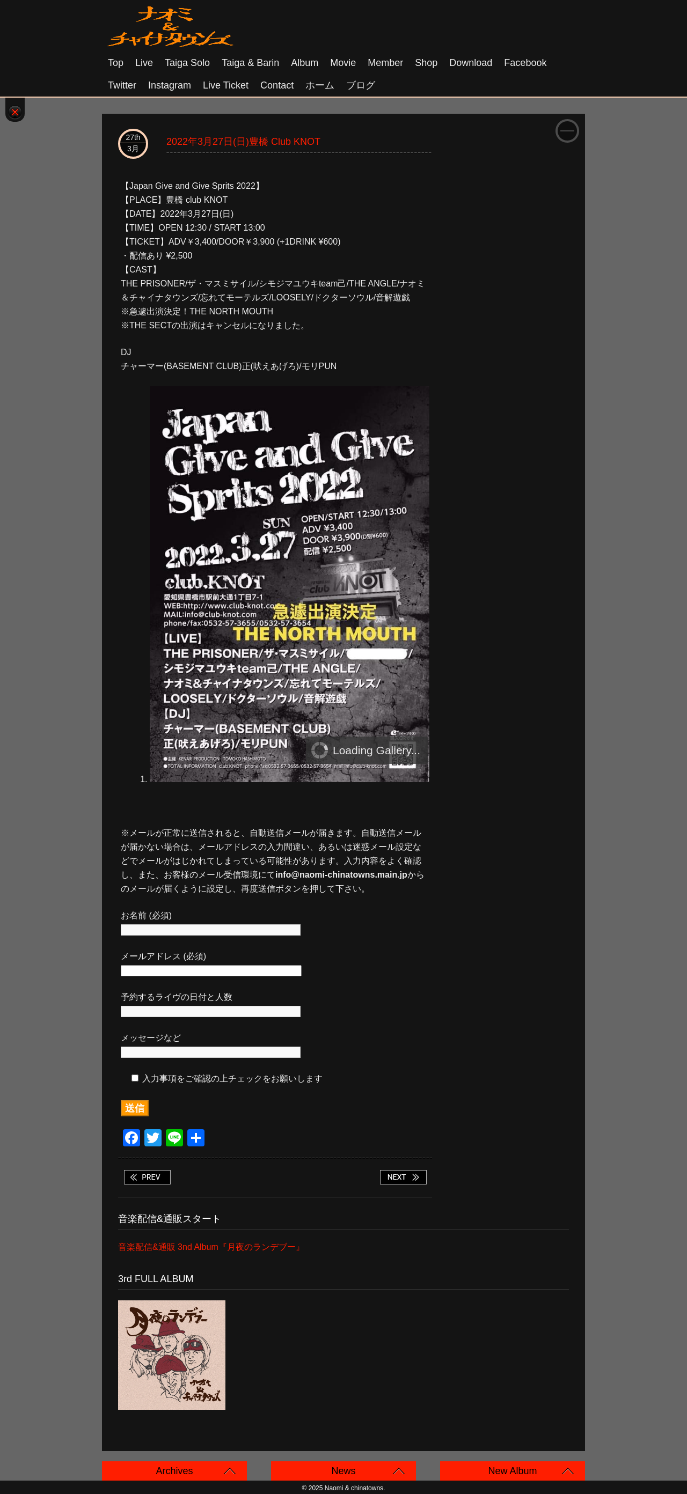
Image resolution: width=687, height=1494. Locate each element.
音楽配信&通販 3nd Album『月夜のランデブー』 (211, 1247)
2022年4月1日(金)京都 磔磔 (403, 1177)
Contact (277, 85)
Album (304, 62)
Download (470, 62)
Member (385, 62)
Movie (343, 62)
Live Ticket (226, 85)
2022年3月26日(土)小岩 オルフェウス (147, 1177)
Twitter (122, 85)
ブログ (360, 85)
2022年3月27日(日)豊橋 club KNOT (243, 141)
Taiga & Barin (250, 62)
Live (144, 62)
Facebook (525, 62)
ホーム (319, 85)
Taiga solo (187, 62)
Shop (426, 62)
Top (115, 62)
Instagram (169, 85)
